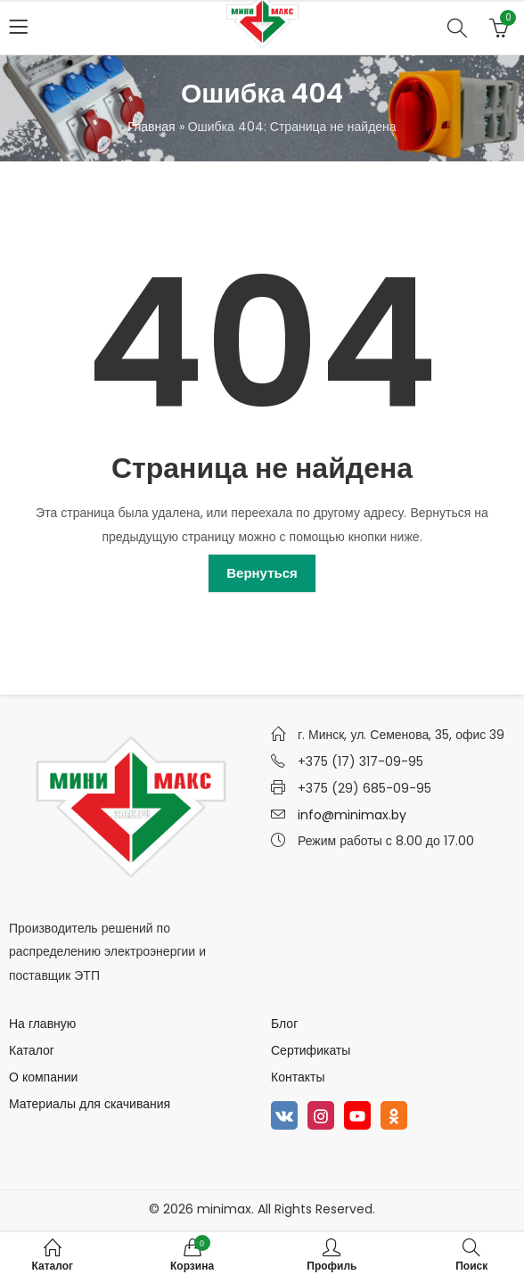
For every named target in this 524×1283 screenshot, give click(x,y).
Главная (151, 127)
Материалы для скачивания (89, 1104)
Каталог (31, 1050)
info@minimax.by (352, 815)
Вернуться (262, 572)
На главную (42, 1023)
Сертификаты (310, 1050)
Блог (284, 1023)
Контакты (297, 1077)
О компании (43, 1077)
